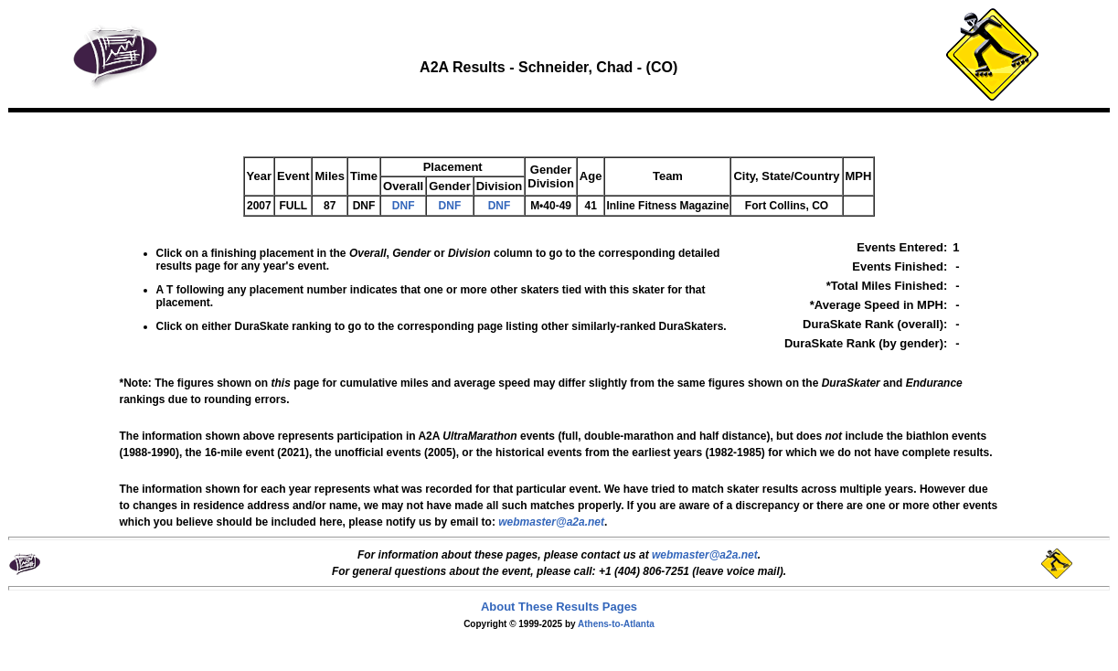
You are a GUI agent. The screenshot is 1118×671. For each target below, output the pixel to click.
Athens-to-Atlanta (616, 624)
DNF (403, 205)
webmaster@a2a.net (705, 555)
